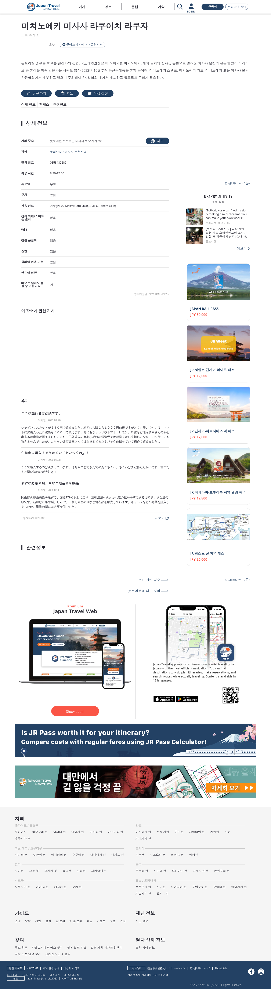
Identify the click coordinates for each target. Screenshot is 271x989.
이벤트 (101, 921)
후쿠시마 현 (22, 839)
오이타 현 (219, 887)
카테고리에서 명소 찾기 (47, 948)
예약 (161, 7)
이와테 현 (59, 832)
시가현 (19, 871)
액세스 (44, 104)
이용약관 (55, 974)
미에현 (193, 855)
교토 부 (34, 871)
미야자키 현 (239, 887)
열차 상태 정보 (145, 948)
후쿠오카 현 (143, 887)
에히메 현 (60, 887)
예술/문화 (75, 921)
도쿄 (228, 832)
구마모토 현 (200, 887)
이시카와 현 (59, 855)
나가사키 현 (179, 887)
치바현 (214, 832)
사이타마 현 (197, 832)
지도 (67, 93)
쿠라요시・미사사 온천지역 (68, 151)
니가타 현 (21, 855)
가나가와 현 (143, 839)
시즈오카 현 (158, 855)
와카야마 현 (99, 871)
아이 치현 (177, 855)
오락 (28, 921)
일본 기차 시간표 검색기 (107, 948)
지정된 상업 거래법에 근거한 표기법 (147, 974)
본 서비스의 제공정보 (33, 974)
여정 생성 (98, 93)
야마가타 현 (115, 832)
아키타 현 (96, 832)
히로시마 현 (201, 871)
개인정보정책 (71, 974)
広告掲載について (200, 968)
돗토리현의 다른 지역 (144, 591)
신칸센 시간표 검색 (57, 954)
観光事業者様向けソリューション (166, 968)
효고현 (66, 871)
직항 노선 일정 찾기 (28, 954)
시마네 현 (160, 871)
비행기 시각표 (72, 968)
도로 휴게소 (30, 35)
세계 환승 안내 (51, 968)
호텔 (113, 921)
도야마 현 (39, 855)
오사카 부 (50, 871)
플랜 (134, 7)
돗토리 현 (142, 871)
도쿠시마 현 (22, 887)
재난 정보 (142, 921)
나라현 (81, 871)
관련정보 (59, 104)
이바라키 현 (143, 832)
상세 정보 (28, 104)
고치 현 (77, 887)
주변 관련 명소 (149, 580)
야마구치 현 (222, 871)
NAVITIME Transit (72, 978)
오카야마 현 (179, 871)
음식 (48, 921)
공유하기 (36, 93)
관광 (18, 921)
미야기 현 (77, 832)
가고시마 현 (143, 894)
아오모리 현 (40, 832)
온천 (123, 921)
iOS (54, 978)
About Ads (221, 968)
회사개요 (12, 974)
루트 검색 (21, 948)
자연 (38, 921)
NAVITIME (32, 968)
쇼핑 (90, 921)
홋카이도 (21, 832)
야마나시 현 (98, 855)
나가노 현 (117, 855)
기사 (82, 7)
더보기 (160, 518)
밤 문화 (60, 921)
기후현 (140, 855)
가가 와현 (42, 887)
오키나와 (163, 894)
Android (46, 978)
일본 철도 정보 (76, 948)
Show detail (75, 711)
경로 (108, 7)
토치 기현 (163, 832)
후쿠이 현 (78, 855)
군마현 (179, 832)
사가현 (161, 887)
